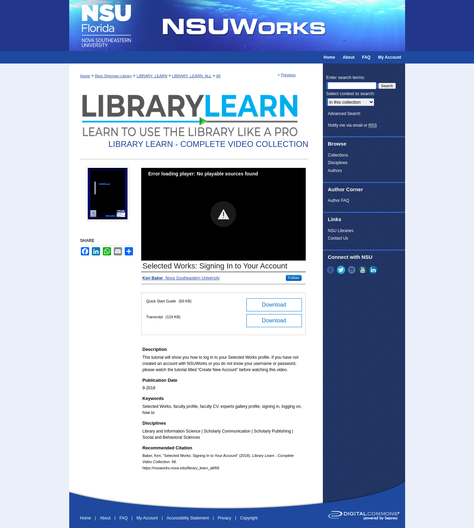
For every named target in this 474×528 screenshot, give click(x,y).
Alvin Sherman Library (113, 76)
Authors (335, 170)
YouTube (363, 270)
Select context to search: (350, 93)
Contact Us (338, 238)
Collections (338, 155)
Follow (293, 278)
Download (274, 305)
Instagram (352, 270)
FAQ (124, 518)
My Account (147, 518)
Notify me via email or (352, 125)
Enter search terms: (345, 77)
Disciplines (338, 162)
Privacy (225, 518)
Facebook (331, 270)
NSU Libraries (341, 230)
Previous (288, 75)
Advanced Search (344, 113)
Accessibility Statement (188, 518)
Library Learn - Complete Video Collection (208, 144)
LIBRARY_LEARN (151, 76)
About (106, 518)
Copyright (248, 518)
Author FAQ (339, 200)
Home (85, 76)
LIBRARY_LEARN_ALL (191, 76)
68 (218, 76)
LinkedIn (374, 270)
